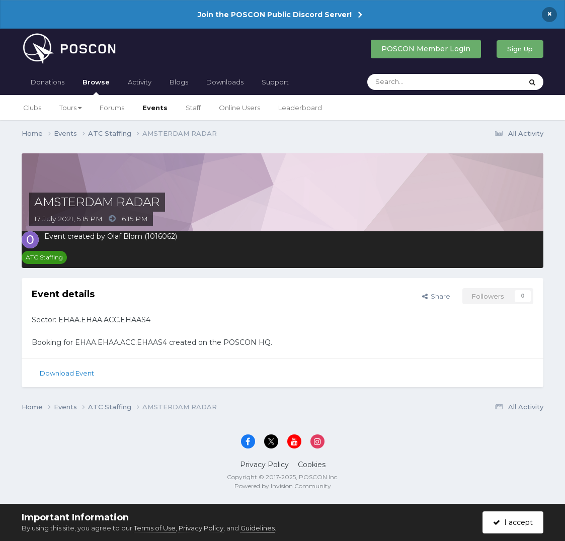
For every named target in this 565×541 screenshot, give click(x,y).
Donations (47, 82)
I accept (513, 522)
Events (155, 108)
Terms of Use (155, 528)
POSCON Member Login (425, 48)
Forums (112, 108)
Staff (193, 108)
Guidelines (257, 528)
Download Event (67, 373)
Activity (139, 82)
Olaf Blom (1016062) (142, 236)
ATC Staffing (44, 257)
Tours (70, 108)
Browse (96, 86)
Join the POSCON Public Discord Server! (275, 14)
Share (436, 296)
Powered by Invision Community (282, 486)
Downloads (225, 82)
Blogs (179, 82)
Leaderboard (300, 108)
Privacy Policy (264, 464)
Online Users (239, 108)
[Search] (419, 82)
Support (275, 82)
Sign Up (520, 49)
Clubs (32, 108)
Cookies (312, 464)
